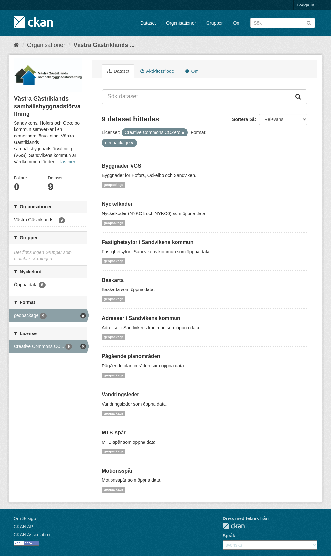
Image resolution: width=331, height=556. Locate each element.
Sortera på (243, 119)
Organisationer (181, 23)
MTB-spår (114, 432)
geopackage (113, 185)
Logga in (305, 5)
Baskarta (113, 280)
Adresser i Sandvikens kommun (141, 318)
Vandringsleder (120, 394)
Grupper (214, 23)
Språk (229, 535)
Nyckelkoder (117, 204)
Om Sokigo (25, 518)
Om (236, 23)
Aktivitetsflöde (157, 71)
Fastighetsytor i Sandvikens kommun (148, 242)
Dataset (148, 23)
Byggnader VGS (121, 166)
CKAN (234, 525)
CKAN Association (32, 534)
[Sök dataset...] (196, 96)
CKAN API (24, 526)
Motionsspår (117, 471)
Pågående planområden (131, 356)
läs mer (67, 161)
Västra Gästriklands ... (103, 45)
